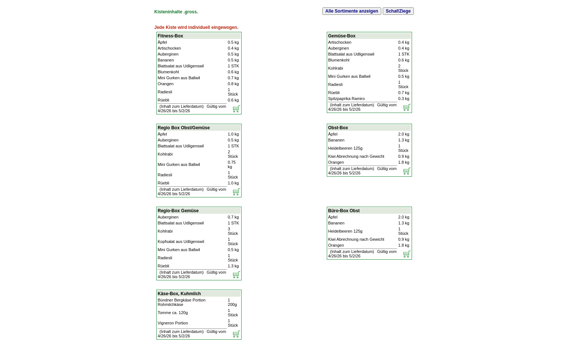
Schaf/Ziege (398, 11)
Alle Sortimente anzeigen (351, 11)
